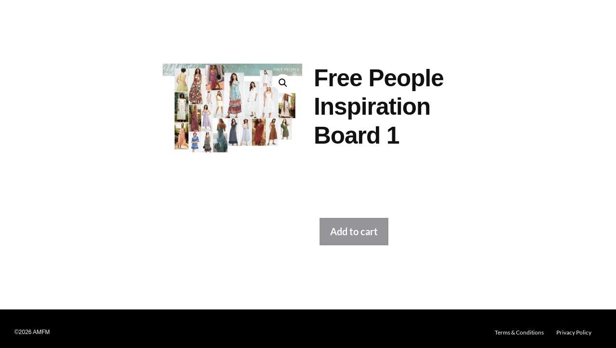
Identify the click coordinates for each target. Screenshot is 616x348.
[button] (68, 19)
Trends (68, 19)
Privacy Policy (573, 332)
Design (97, 19)
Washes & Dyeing (237, 19)
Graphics (158, 19)
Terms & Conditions (519, 332)
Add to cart (354, 231)
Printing (190, 19)
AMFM (28, 19)
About (539, 19)
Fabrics (126, 19)
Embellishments (295, 19)
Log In (565, 19)
